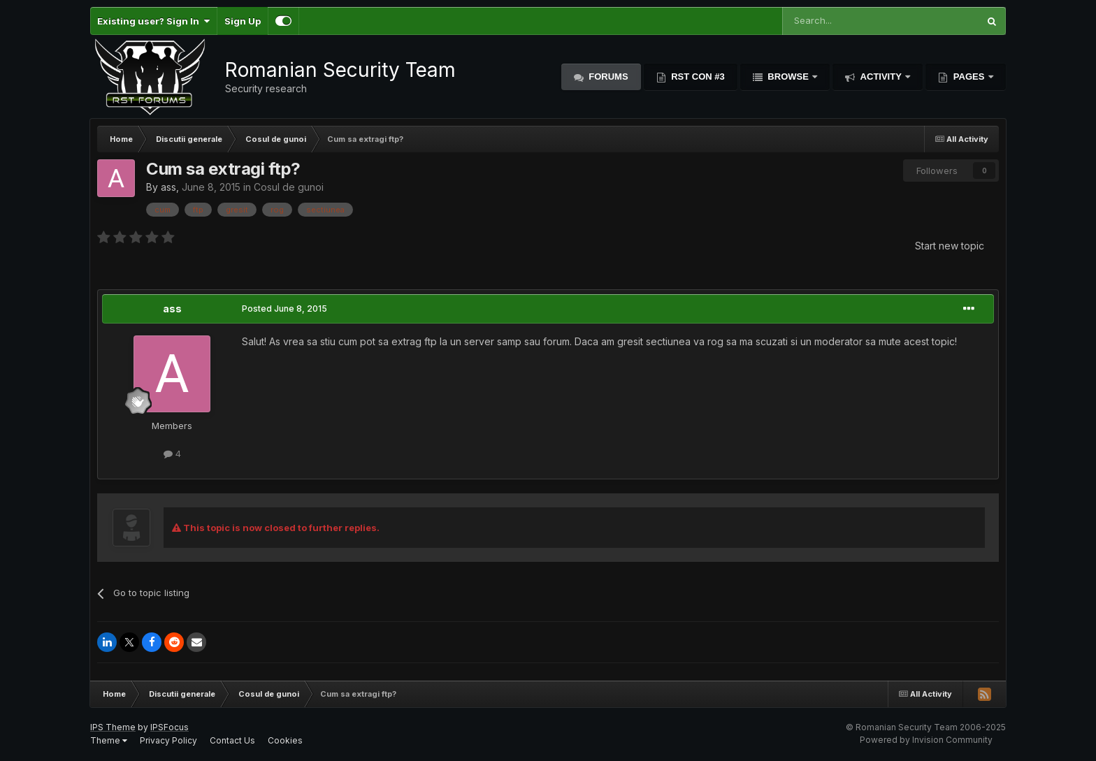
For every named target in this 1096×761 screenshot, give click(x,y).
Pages (969, 76)
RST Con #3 (697, 76)
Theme (108, 740)
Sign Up (242, 21)
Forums (607, 76)
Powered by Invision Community (926, 739)
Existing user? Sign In (153, 21)
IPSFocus (169, 727)
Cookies (285, 740)
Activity (881, 76)
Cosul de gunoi (289, 187)
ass (168, 187)
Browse (788, 76)
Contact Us (232, 740)
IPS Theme (113, 727)
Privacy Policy (168, 740)
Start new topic (949, 246)
